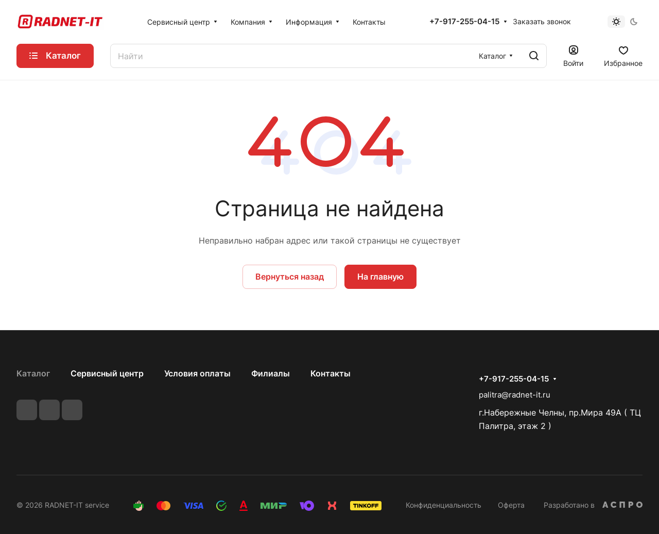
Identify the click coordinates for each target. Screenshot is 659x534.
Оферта (511, 505)
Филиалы (270, 373)
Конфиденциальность (443, 505)
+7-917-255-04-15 (464, 21)
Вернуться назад (289, 276)
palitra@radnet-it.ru (514, 395)
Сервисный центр (107, 373)
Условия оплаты (197, 373)
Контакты (330, 373)
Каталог (33, 373)
